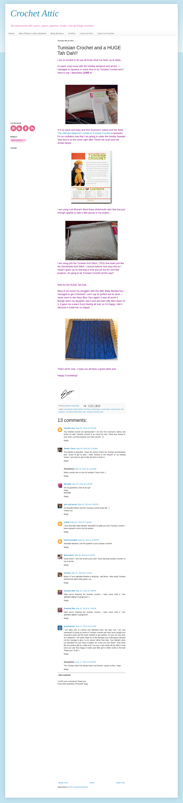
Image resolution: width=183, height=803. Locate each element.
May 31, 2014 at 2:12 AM (82, 573)
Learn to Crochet (105, 33)
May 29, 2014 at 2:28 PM (82, 484)
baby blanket (78, 409)
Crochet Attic (34, 13)
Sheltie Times (70, 448)
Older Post (120, 783)
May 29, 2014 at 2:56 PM (88, 504)
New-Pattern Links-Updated (32, 33)
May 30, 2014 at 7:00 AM (81, 522)
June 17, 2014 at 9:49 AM (85, 662)
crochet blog (95, 409)
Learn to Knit (86, 33)
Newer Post (63, 783)
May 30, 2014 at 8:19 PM (85, 555)
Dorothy (67, 573)
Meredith (67, 484)
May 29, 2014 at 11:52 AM (85, 469)
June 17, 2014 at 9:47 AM (85, 626)
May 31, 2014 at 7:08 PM (86, 591)
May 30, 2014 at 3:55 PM (88, 540)
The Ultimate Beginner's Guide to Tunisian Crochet (84, 133)
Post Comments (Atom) (78, 787)
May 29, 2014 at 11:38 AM (87, 448)
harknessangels (71, 540)
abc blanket (68, 409)
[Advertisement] (91, 761)
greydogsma (69, 626)
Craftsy (71, 33)
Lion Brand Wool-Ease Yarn (76, 412)
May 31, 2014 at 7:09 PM (86, 608)
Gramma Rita (69, 591)
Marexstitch (69, 555)
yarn (101, 412)
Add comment (64, 675)
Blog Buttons (57, 33)
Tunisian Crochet (93, 412)
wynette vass (69, 428)
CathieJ (67, 522)
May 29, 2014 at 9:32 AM (86, 428)
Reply (66, 441)
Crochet (87, 409)
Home (11, 33)
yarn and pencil (70, 504)
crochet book (115, 409)
